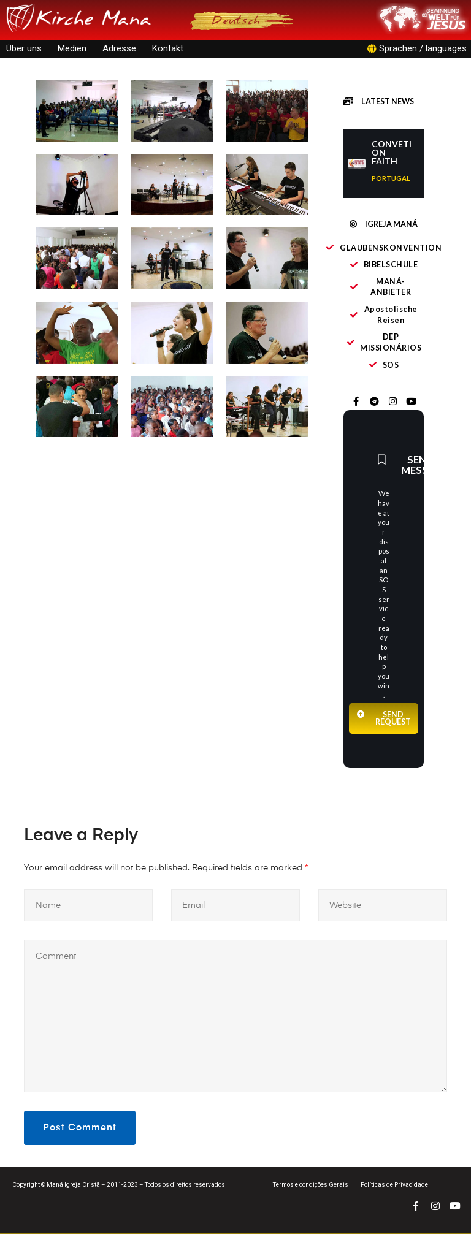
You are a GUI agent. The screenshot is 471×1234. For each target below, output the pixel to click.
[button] (378, 102)
